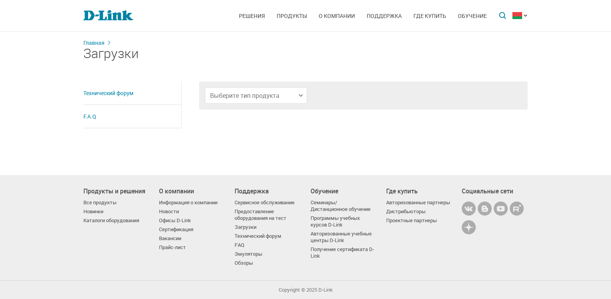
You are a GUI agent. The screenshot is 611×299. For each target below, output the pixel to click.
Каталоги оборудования (111, 220)
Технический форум (108, 93)
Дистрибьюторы (406, 211)
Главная (93, 42)
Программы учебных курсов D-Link (335, 221)
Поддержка (384, 15)
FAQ (239, 245)
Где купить (429, 15)
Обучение (472, 15)
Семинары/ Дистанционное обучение (341, 205)
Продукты (292, 15)
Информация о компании (188, 202)
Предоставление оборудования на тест (260, 214)
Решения (252, 15)
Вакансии (170, 238)
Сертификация (176, 229)
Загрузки (245, 227)
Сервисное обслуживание (265, 202)
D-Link (325, 290)
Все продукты (100, 202)
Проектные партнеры (411, 220)
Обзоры (244, 263)
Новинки (93, 211)
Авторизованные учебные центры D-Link (341, 237)
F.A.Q (89, 116)
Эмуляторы (248, 254)
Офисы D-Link (175, 220)
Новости (169, 211)
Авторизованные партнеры (418, 202)
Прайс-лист (172, 247)
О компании (337, 15)
